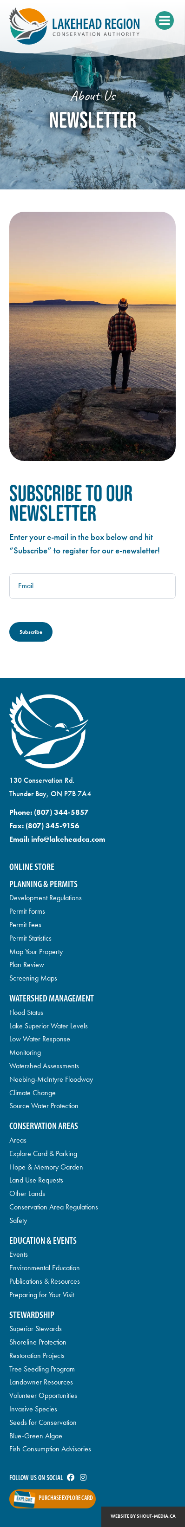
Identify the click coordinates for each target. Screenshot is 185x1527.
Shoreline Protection (37, 1342)
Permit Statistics (30, 938)
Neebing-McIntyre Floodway (51, 1079)
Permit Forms (27, 911)
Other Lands (27, 1193)
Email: (57, 839)
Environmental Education (44, 1267)
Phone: (49, 812)
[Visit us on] (70, 1478)
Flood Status (26, 1012)
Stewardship (31, 1315)
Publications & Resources (44, 1281)
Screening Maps (33, 978)
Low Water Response (39, 1038)
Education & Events (43, 1241)
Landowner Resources (41, 1382)
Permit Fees (25, 924)
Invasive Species (33, 1408)
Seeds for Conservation (43, 1422)
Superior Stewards (35, 1328)
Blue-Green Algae (35, 1435)
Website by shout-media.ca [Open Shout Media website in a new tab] (143, 1516)
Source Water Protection (44, 1105)
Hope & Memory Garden (46, 1167)
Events (18, 1254)
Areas (17, 1140)
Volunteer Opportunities (43, 1395)
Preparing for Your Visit (41, 1294)
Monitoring (25, 1052)
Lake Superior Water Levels (48, 1025)
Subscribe (31, 632)
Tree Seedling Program (42, 1369)
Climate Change (32, 1092)
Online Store (31, 867)
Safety (18, 1220)
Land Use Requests (36, 1180)
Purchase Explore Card (66, 1498)
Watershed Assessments (44, 1065)
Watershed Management (51, 999)
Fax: (44, 825)
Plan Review (26, 964)
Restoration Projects (37, 1355)
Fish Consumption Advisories (50, 1448)
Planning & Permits (43, 885)
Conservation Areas (43, 1126)
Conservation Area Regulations (53, 1206)
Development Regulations (45, 897)
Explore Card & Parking (43, 1153)
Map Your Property (36, 951)
